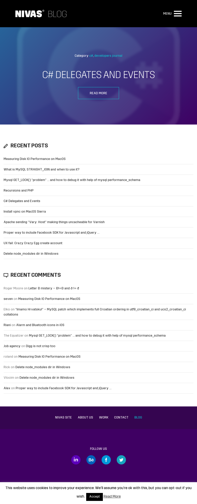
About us (85, 417)
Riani (7, 325)
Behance (91, 459)
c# (91, 56)
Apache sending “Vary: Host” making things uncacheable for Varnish (54, 222)
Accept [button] (94, 496)
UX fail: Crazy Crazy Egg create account (33, 243)
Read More (112, 496)
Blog (138, 417)
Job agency (12, 346)
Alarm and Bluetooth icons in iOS (40, 325)
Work (103, 417)
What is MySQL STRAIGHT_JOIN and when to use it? (42, 169)
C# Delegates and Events (98, 75)
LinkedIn (76, 459)
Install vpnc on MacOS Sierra (25, 211)
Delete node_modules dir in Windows (31, 253)
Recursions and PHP (19, 190)
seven (8, 299)
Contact (121, 417)
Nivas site (63, 417)
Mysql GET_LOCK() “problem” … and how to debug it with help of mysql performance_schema (72, 180)
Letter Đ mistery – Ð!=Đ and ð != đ (53, 288)
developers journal (108, 56)
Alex (7, 388)
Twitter (121, 459)
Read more (98, 93)
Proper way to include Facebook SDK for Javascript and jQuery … (52, 232)
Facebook (106, 459)
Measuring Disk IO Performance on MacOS (35, 159)
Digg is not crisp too (40, 346)
